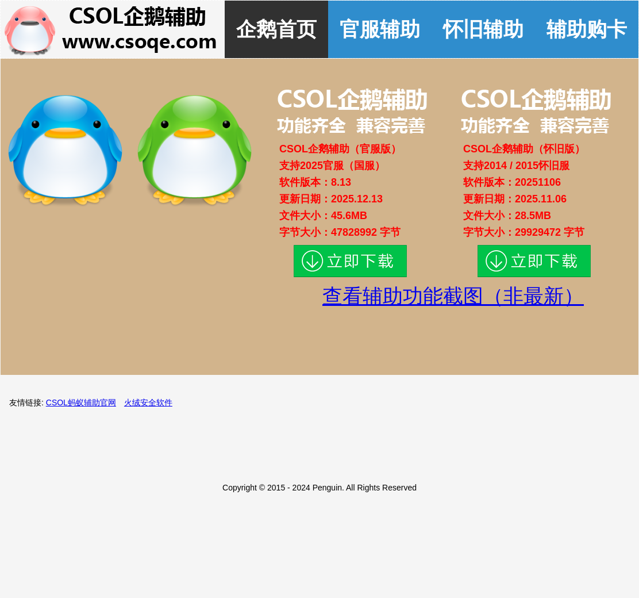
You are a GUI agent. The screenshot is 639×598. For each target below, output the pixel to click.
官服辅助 (380, 29)
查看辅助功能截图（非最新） (453, 296)
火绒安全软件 (148, 402)
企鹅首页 (276, 29)
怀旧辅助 (483, 29)
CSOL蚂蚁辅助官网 (81, 402)
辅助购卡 (586, 29)
